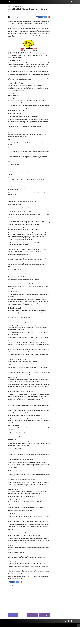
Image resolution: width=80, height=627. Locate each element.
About (47, 2)
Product (52, 2)
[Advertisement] (29, 600)
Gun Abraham (14, 17)
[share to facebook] (39, 17)
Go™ (26, 625)
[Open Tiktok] (65, 621)
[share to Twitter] (44, 17)
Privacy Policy (31, 621)
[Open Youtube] (71, 621)
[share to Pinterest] (49, 17)
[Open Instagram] (68, 621)
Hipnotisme (38, 621)
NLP (22, 585)
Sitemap (18, 621)
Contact (13, 621)
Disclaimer (24, 621)
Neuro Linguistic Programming (15, 585)
